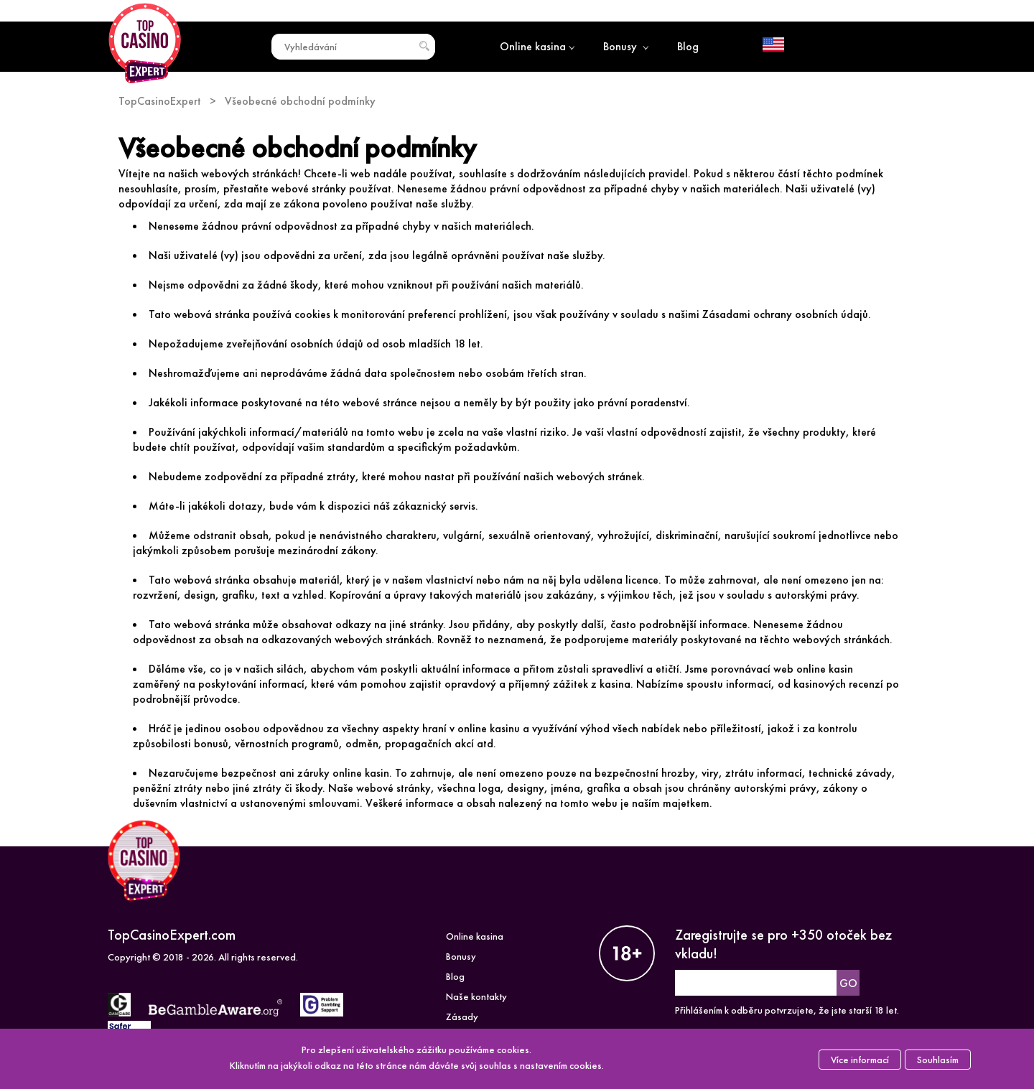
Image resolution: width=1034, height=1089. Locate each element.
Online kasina (537, 46)
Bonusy (625, 46)
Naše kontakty (476, 996)
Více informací (860, 1059)
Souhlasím (938, 1059)
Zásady (462, 1016)
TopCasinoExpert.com (172, 934)
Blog (688, 46)
